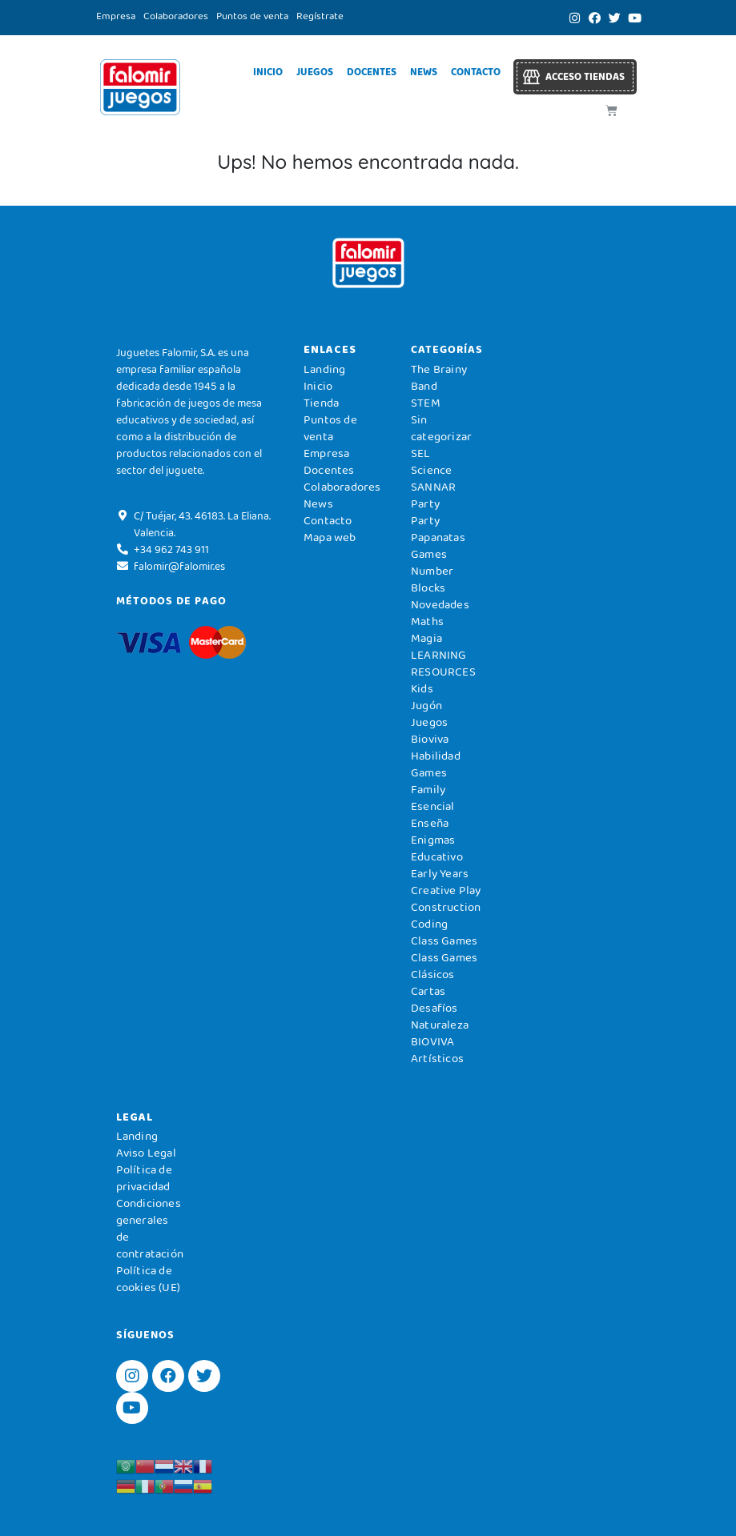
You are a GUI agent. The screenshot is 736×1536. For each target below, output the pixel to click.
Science (431, 470)
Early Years (440, 873)
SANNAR (433, 486)
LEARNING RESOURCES (443, 663)
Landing (324, 369)
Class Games (444, 940)
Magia (426, 638)
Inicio (268, 71)
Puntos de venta (252, 15)
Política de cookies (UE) (148, 1278)
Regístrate (320, 15)
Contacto (476, 71)
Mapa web (330, 537)
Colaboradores (175, 15)
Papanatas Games (438, 545)
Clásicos (433, 974)
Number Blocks (432, 579)
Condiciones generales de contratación (149, 1228)
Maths (427, 621)
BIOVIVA (432, 1041)
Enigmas (433, 839)
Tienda (321, 402)
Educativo (437, 856)
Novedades (440, 604)
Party (425, 503)
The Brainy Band (439, 377)
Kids (422, 688)
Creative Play (446, 890)
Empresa (115, 15)
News (423, 71)
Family (428, 789)
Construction (446, 907)
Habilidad (436, 755)
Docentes (371, 71)
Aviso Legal (146, 1152)
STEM (425, 402)
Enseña (429, 823)
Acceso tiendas (585, 76)
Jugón (426, 705)
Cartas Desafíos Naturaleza (440, 1007)
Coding (429, 923)
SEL (421, 453)
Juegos (314, 71)
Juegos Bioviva (429, 730)
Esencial (433, 806)
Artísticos (437, 1058)
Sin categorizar (441, 428)
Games (429, 772)
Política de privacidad (144, 1178)
